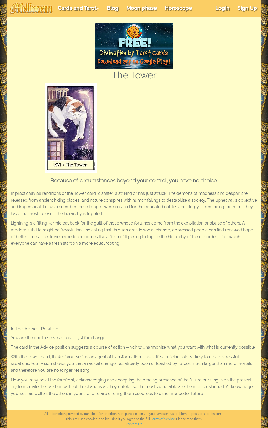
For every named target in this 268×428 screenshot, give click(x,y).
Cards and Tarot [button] (78, 8)
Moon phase (141, 8)
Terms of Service (163, 419)
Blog (113, 8)
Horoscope (178, 8)
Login (222, 8)
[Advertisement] (187, 123)
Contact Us (134, 424)
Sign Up (247, 8)
